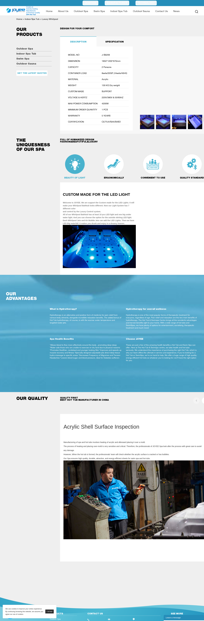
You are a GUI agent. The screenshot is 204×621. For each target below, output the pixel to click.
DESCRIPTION (78, 41)
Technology (146, 3)
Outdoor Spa (81, 11)
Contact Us (161, 11)
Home (49, 11)
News (176, 11)
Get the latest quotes (32, 73)
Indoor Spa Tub (118, 11)
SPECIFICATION (114, 41)
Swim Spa (99, 11)
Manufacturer (117, 3)
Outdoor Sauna (141, 11)
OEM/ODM (90, 3)
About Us (63, 11)
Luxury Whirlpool (50, 19)
